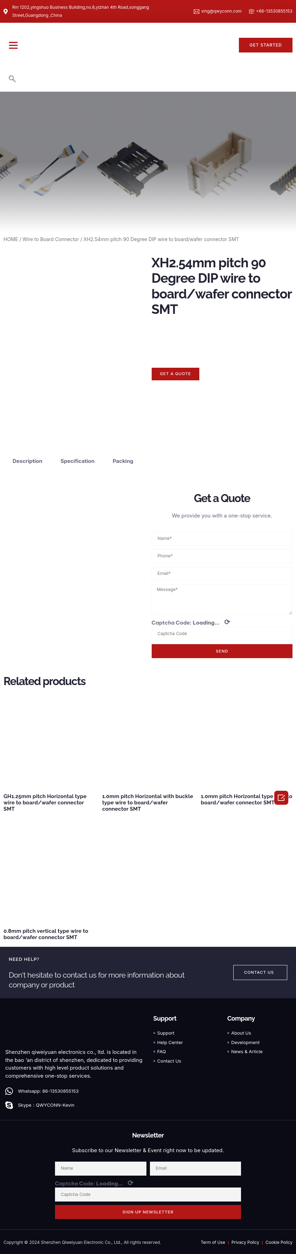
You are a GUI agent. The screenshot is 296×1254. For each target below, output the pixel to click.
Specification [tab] (78, 458)
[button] (13, 45)
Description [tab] (27, 458)
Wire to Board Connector (50, 239)
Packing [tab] (123, 458)
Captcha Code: (191, 621)
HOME (11, 239)
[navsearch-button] (12, 79)
